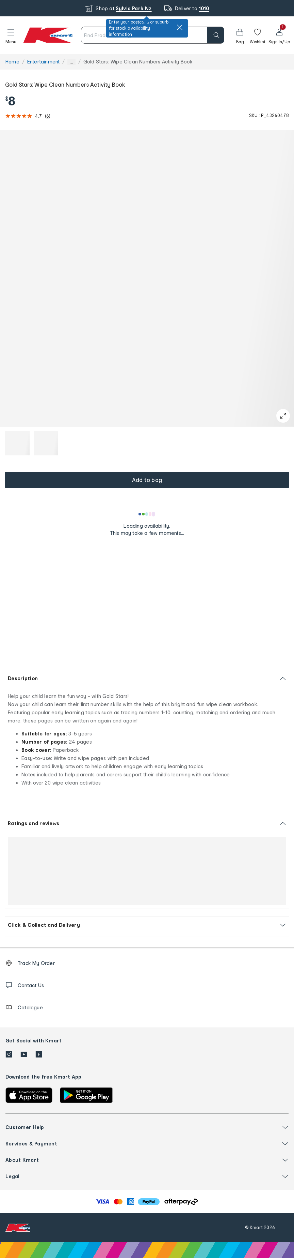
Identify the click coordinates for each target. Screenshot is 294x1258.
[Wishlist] (257, 35)
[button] (10, 35)
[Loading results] (147, 514)
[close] (180, 27)
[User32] (279, 35)
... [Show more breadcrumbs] (71, 61)
